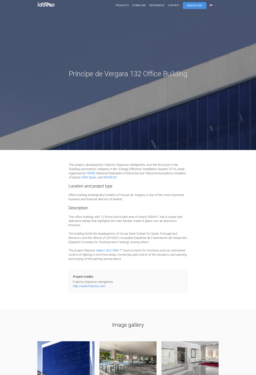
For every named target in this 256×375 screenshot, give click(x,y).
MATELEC (110, 177)
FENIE (90, 173)
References (157, 5)
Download (139, 5)
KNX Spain (89, 177)
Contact (174, 5)
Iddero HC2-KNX (107, 250)
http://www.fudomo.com (89, 286)
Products (122, 5)
